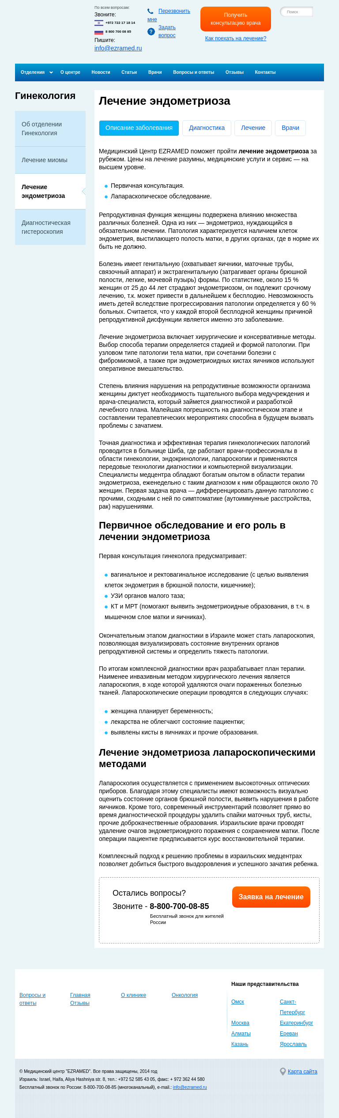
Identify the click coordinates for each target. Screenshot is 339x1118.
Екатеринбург (296, 1023)
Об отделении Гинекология (42, 129)
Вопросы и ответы (193, 72)
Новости (101, 72)
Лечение (253, 127)
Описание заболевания (142, 127)
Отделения (33, 72)
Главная (80, 995)
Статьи (129, 72)
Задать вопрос (167, 31)
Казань (240, 1044)
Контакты (265, 72)
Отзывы (235, 72)
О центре (70, 72)
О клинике (133, 995)
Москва (240, 1023)
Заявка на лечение (271, 897)
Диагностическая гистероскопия (46, 227)
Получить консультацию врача (235, 19)
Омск (237, 1002)
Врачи (155, 72)
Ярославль (293, 1044)
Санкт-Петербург (292, 1007)
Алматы (241, 1034)
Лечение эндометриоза (43, 191)
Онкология (185, 995)
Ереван (289, 1034)
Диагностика (207, 127)
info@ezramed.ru (118, 48)
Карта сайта (302, 1072)
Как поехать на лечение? (236, 38)
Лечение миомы (45, 160)
